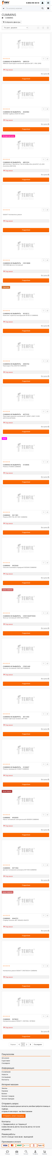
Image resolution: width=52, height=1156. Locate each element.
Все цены (45, 74)
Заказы (4, 1088)
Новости (5, 1074)
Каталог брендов (8, 1099)
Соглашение (6, 1077)
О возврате (6, 1063)
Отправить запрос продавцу (13, 1116)
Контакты (5, 1080)
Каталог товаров (8, 1096)
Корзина (5, 1091)
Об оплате (5, 1058)
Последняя (38, 1044)
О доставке (6, 1061)
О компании (6, 1072)
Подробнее (26, 79)
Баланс (4, 1093)
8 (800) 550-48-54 (32, 3)
